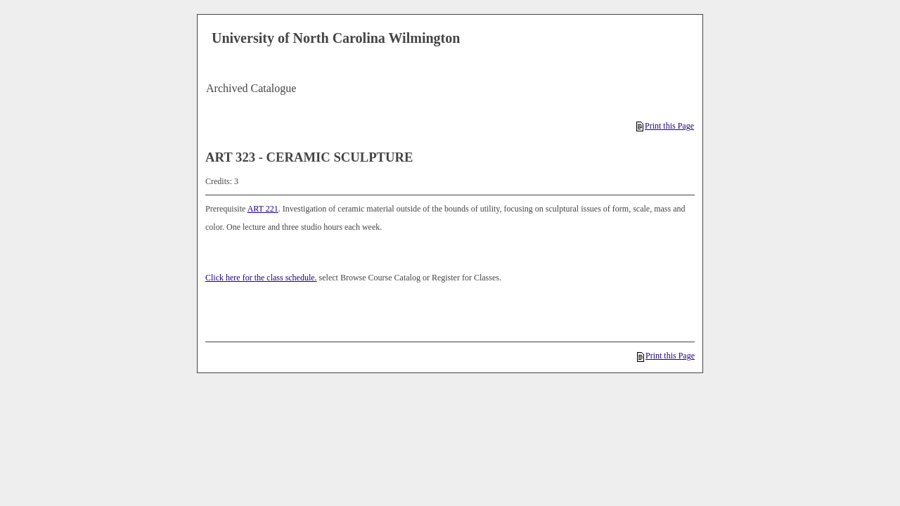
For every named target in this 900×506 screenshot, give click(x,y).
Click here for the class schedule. (261, 278)
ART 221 (263, 209)
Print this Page (665, 126)
